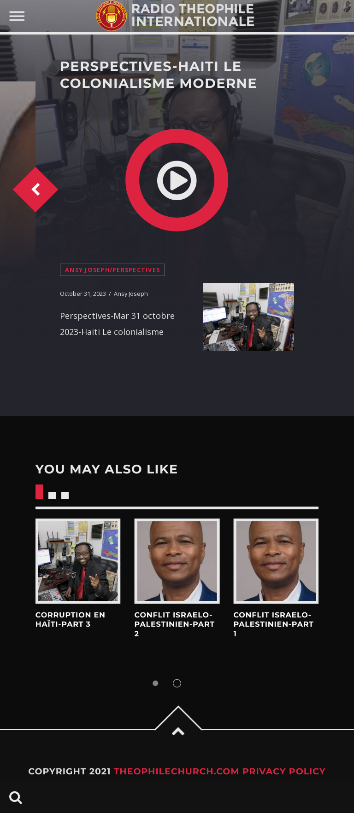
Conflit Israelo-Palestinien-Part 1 (273, 625)
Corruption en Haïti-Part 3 (70, 620)
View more (78, 561)
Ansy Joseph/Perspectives (112, 270)
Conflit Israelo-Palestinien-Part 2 (175, 625)
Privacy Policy (284, 771)
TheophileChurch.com (177, 771)
